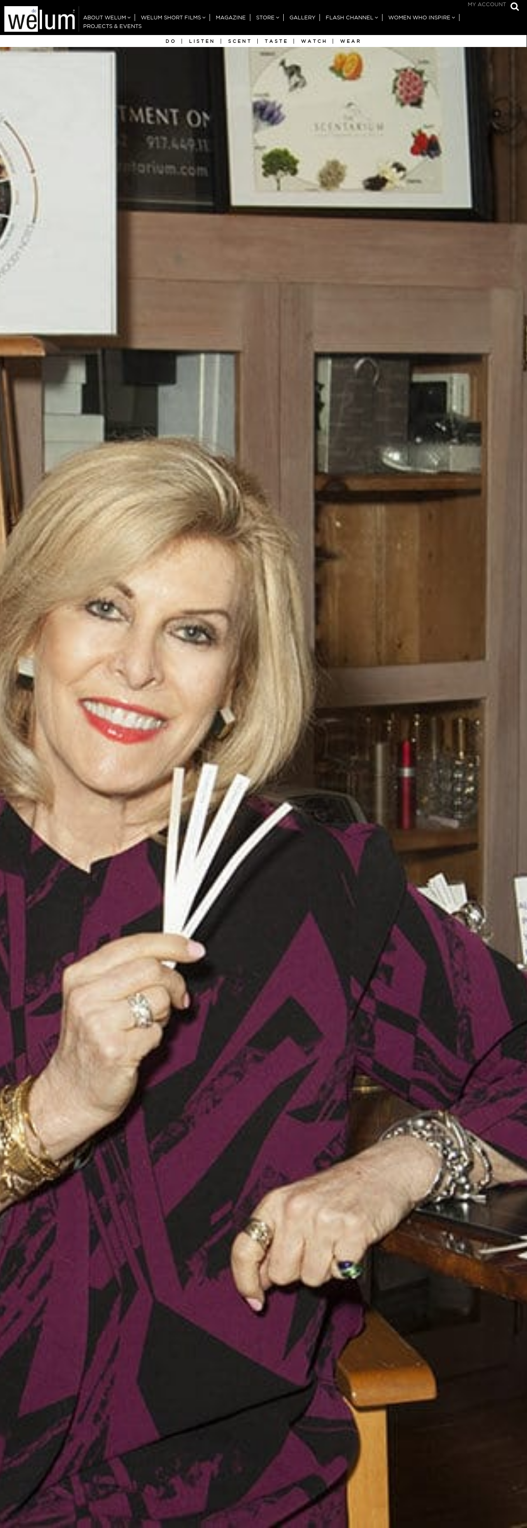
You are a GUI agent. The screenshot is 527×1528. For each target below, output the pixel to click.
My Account (487, 4)
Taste (276, 41)
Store (265, 17)
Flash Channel (349, 17)
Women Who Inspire (419, 17)
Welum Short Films (171, 17)
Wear (350, 41)
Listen (202, 41)
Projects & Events (112, 26)
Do (171, 41)
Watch (314, 41)
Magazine (231, 17)
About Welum (104, 17)
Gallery (302, 17)
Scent (240, 41)
